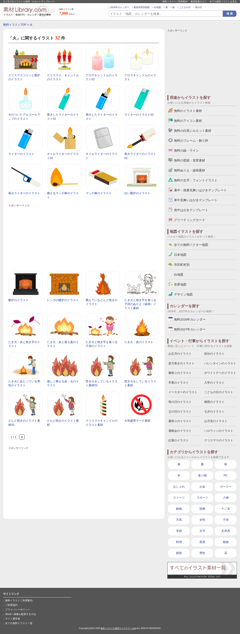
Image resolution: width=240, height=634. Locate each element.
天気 (179, 519)
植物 (226, 542)
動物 (179, 508)
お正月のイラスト (180, 353)
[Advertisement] (83, 237)
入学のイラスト (214, 382)
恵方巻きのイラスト (181, 363)
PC (226, 475)
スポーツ (202, 497)
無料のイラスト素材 (188, 110)
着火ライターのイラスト (24, 193)
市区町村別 (182, 264)
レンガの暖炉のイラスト (63, 300)
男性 (202, 553)
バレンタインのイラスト (220, 363)
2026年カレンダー (119, 7)
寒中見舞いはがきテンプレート (195, 200)
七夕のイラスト (214, 411)
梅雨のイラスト (214, 401)
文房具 (225, 530)
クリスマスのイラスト (218, 440)
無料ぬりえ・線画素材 (189, 170)
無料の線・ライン (186, 150)
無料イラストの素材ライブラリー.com (118, 628)
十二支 (225, 508)
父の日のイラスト (180, 411)
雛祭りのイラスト (180, 372)
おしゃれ (179, 486)
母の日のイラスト (180, 401)
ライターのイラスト (21, 154)
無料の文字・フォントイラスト (195, 180)
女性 (202, 519)
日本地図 (180, 254)
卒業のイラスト (178, 382)
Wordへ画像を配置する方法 (20, 614)
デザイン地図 (183, 294)
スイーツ (179, 497)
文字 (202, 530)
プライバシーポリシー (17, 609)
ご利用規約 (11, 605)
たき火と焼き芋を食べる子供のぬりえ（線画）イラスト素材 (140, 304)
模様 (179, 553)
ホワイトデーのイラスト (220, 372)
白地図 (157, 7)
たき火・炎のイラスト (138, 342)
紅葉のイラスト (178, 440)
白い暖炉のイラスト (137, 193)
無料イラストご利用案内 (174, 1)
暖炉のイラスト (18, 300)
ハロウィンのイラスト (218, 430)
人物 (226, 497)
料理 (179, 542)
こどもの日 (185, 7)
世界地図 (180, 284)
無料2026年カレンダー (190, 319)
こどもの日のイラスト (218, 392)
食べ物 (202, 475)
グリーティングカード (189, 220)
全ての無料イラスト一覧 (18, 623)
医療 (202, 508)
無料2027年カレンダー (190, 329)
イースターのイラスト (182, 392)
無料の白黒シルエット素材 (192, 130)
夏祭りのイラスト (180, 421)
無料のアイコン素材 (188, 120)
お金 (202, 486)
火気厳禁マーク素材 (137, 420)
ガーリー (226, 486)
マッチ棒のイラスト (99, 193)
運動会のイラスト (180, 430)
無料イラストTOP (14, 24)
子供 (226, 519)
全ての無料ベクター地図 (191, 244)
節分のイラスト (214, 353)
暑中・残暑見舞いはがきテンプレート (200, 190)
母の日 (198, 7)
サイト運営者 (12, 618)
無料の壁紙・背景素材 (189, 160)
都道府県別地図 (142, 7)
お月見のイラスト (215, 421)
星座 (202, 542)
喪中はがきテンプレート (191, 210)
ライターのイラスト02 (139, 114)
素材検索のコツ (198, 1)
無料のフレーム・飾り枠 (191, 140)
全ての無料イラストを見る (223, 1)
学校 (179, 530)
